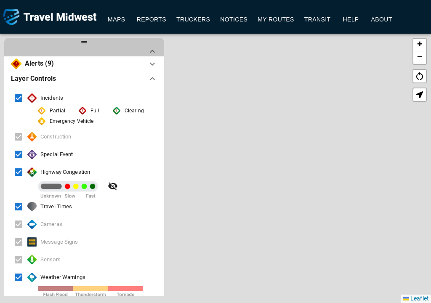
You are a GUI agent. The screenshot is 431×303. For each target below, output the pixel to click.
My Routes (276, 19)
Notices (234, 19)
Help (351, 19)
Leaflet (416, 298)
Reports (151, 19)
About (382, 19)
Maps (116, 19)
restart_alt (420, 76)
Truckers (193, 19)
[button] (293, 153)
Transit (317, 19)
